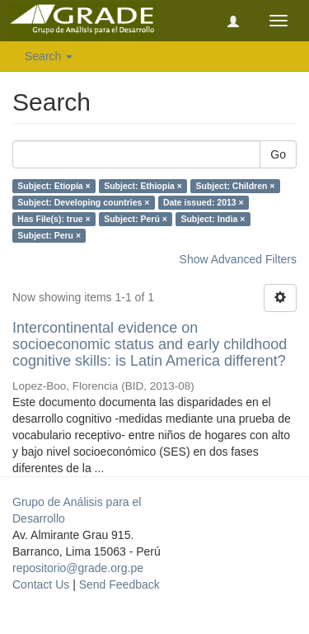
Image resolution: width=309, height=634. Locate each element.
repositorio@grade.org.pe (77, 568)
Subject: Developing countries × (83, 202)
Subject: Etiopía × (53, 186)
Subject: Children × (234, 186)
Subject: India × (212, 219)
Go (278, 154)
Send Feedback (119, 584)
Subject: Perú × (135, 219)
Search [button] (49, 56)
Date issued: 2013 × (203, 202)
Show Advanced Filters (238, 259)
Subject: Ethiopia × (143, 186)
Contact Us (40, 584)
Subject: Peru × (49, 235)
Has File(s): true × (53, 219)
